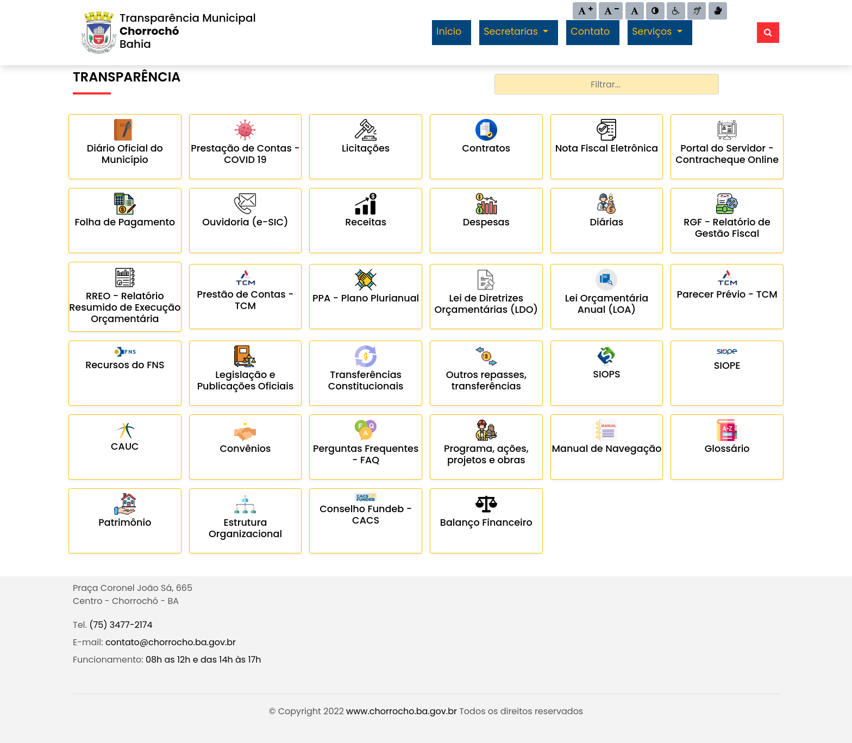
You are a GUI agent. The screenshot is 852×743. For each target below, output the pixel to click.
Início (448, 31)
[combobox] (606, 84)
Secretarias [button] (512, 31)
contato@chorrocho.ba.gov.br (170, 642)
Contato (590, 31)
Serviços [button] (653, 31)
